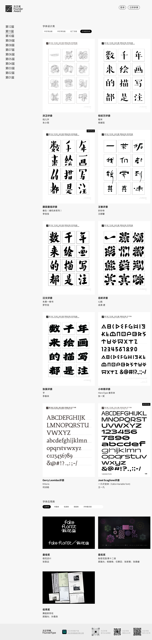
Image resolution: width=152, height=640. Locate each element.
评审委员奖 (86, 31)
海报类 (76, 506)
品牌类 (46, 506)
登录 (122, 7)
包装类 (66, 506)
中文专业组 (48, 31)
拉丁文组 (73, 31)
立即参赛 (133, 7)
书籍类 (56, 506)
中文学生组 (61, 31)
